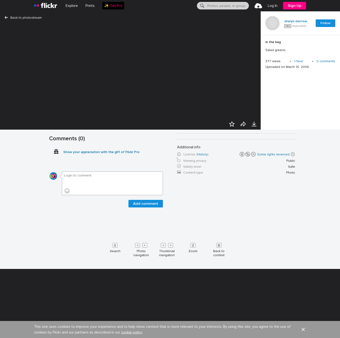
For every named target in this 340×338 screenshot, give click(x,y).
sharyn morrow (295, 21)
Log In (272, 5)
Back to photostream (23, 18)
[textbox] (227, 5)
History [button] (202, 334)
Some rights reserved (273, 334)
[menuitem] (90, 5)
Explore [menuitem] (72, 5)
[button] (292, 333)
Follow (325, 23)
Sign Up (294, 5)
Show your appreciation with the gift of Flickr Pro (101, 331)
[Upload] (258, 5)
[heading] (45, 5)
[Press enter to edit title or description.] (300, 46)
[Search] (201, 5)
